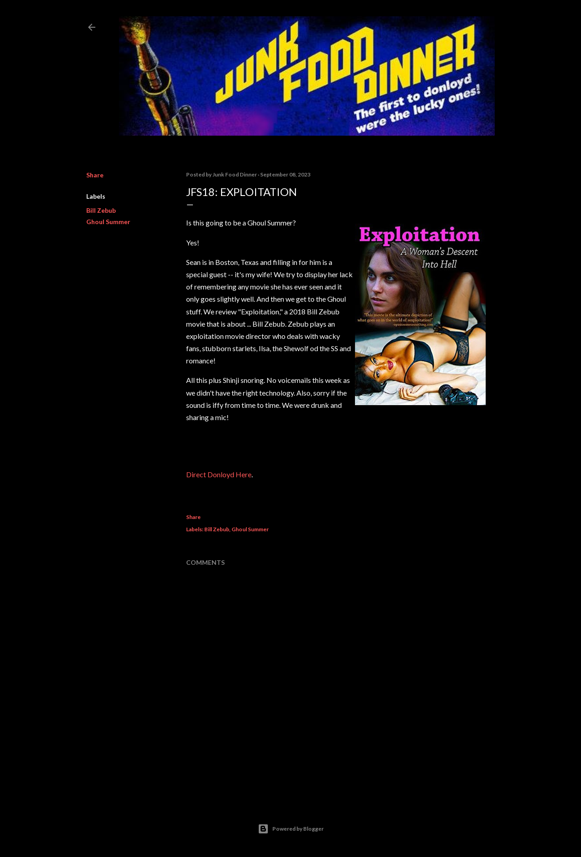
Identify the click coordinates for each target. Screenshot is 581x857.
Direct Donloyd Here (218, 474)
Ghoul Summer (108, 221)
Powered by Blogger (291, 828)
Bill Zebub (101, 210)
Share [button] (94, 175)
